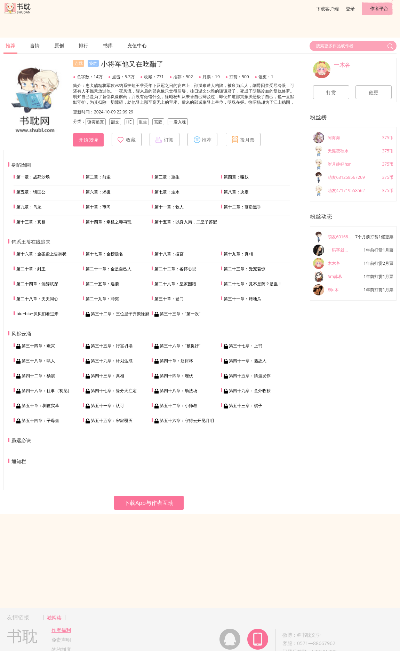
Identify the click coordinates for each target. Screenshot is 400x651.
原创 (59, 45)
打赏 (331, 92)
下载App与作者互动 (149, 503)
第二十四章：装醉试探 (37, 284)
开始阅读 (88, 140)
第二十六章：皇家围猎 (175, 284)
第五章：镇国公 (31, 192)
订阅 (164, 139)
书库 (108, 45)
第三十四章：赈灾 (38, 346)
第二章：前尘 (98, 177)
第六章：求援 (98, 192)
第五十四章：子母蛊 (40, 420)
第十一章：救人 (169, 207)
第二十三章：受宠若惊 (244, 269)
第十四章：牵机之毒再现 (108, 222)
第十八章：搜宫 (169, 254)
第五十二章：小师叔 (178, 405)
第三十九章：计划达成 (112, 361)
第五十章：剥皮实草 (40, 405)
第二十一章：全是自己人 (108, 269)
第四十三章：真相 (107, 376)
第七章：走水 (166, 192)
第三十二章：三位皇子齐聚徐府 (120, 314)
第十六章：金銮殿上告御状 (41, 254)
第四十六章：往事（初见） (47, 391)
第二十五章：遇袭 (102, 284)
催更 (373, 92)
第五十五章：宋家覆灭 (112, 420)
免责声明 (61, 639)
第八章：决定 (236, 192)
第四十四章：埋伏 (176, 376)
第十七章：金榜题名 (104, 254)
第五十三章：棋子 (245, 405)
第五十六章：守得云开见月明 (187, 420)
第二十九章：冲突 (102, 299)
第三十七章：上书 (245, 346)
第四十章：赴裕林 (176, 361)
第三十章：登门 (169, 299)
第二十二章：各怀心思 (175, 269)
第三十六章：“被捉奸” (180, 346)
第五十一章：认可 (107, 405)
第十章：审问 (98, 207)
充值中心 (137, 45)
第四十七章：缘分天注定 (114, 391)
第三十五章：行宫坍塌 (112, 346)
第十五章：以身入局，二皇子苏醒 (185, 222)
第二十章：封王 (31, 269)
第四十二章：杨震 (38, 376)
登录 (350, 9)
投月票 (243, 139)
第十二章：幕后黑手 (242, 207)
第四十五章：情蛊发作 (250, 376)
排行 (83, 45)
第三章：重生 (166, 177)
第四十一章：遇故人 (247, 361)
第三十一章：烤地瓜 (242, 299)
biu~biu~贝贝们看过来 (37, 314)
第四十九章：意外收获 (250, 391)
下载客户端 (327, 9)
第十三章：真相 (31, 222)
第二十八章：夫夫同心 (37, 299)
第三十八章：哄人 (38, 361)
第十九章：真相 (238, 254)
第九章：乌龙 (28, 207)
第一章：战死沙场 (33, 177)
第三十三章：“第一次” (180, 314)
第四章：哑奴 (236, 177)
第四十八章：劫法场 (178, 391)
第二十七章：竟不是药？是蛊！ (253, 284)
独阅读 (54, 617)
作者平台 (379, 8)
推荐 (10, 45)
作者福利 (61, 630)
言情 (35, 45)
